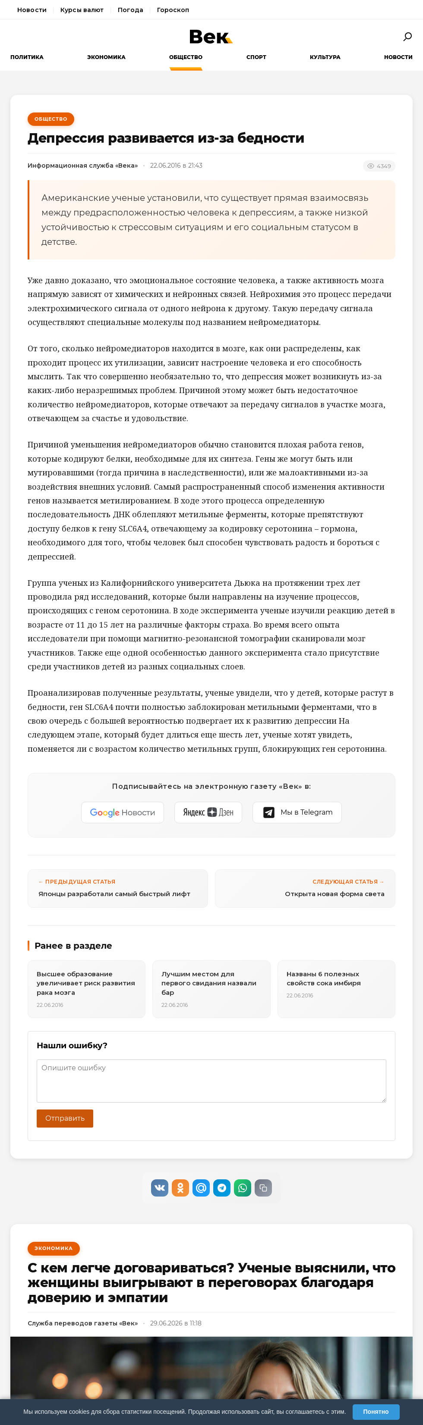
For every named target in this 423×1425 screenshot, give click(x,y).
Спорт (256, 57)
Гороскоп (173, 10)
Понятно (376, 1411)
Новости (32, 10)
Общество (185, 57)
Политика (27, 57)
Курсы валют (82, 10)
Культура (325, 57)
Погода (131, 10)
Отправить (65, 1118)
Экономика (106, 57)
